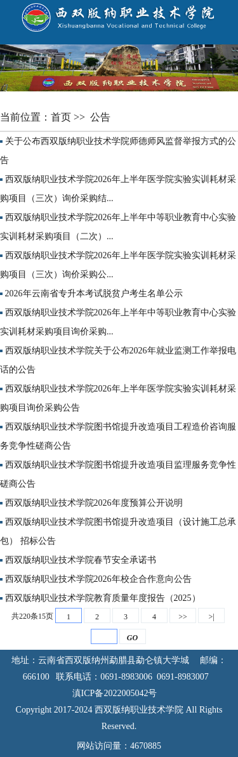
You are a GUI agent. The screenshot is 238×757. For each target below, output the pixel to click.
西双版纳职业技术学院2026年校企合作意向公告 (98, 579)
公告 (101, 117)
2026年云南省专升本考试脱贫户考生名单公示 (94, 293)
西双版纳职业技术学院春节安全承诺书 (80, 560)
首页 (62, 117)
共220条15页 (32, 616)
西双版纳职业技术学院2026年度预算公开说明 (94, 503)
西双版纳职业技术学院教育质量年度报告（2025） (103, 598)
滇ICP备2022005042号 (119, 693)
